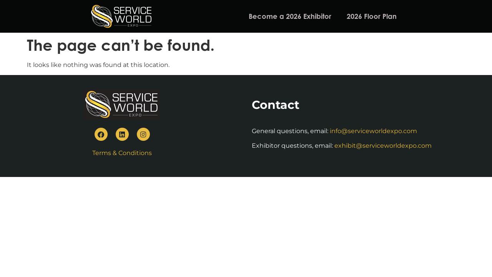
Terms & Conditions (122, 153)
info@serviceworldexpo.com (373, 131)
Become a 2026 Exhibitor (290, 16)
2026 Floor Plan (372, 16)
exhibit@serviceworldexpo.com (383, 145)
